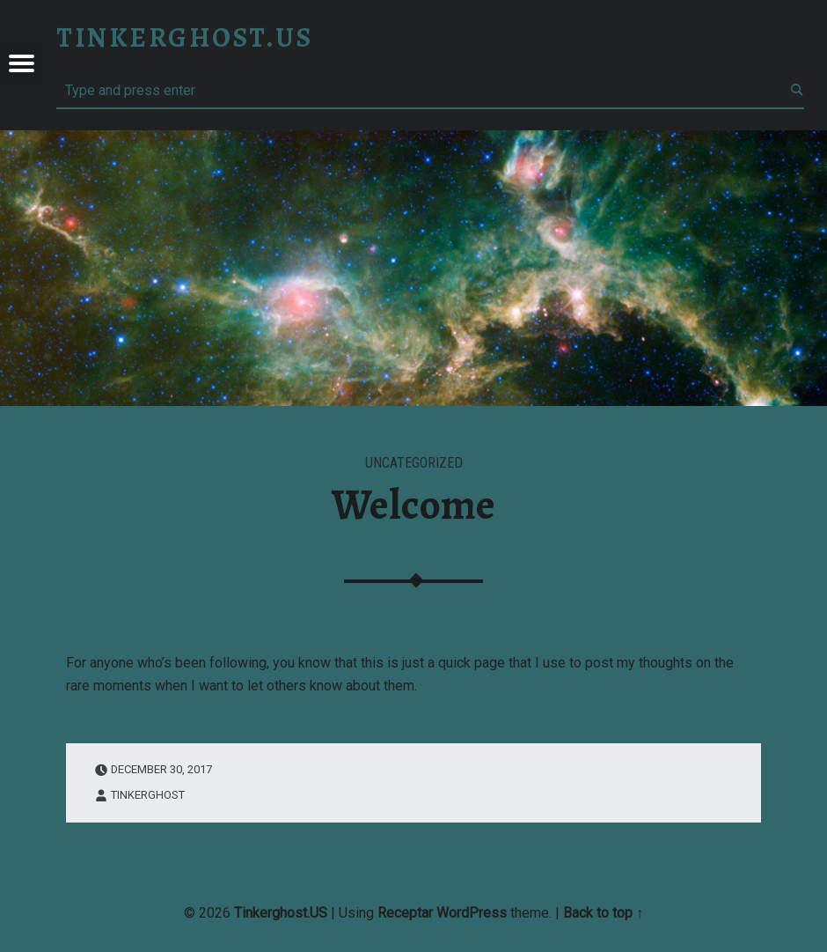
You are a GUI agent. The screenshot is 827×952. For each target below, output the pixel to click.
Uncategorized (414, 462)
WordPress (471, 912)
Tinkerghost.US (280, 912)
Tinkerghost (148, 794)
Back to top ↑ (603, 912)
